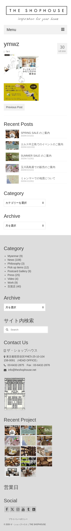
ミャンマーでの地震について (38, 178)
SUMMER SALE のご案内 (36, 155)
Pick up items (15, 267)
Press (11, 275)
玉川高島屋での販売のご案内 (38, 167)
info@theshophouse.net (20, 369)
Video (11, 278)
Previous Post (14, 107)
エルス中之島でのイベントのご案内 (42, 144)
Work (11, 282)
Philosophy (14, 263)
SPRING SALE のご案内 (35, 132)
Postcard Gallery (17, 271)
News (11, 259)
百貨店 (12, 286)
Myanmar (13, 256)
